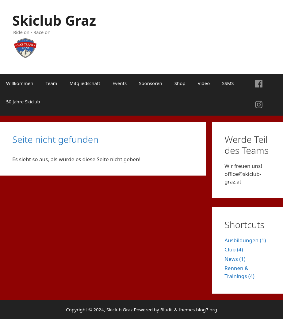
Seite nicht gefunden (55, 139)
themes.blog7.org (198, 309)
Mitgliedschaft (85, 83)
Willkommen (19, 83)
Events (120, 83)
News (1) (234, 258)
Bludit (166, 309)
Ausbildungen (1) (245, 240)
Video (204, 83)
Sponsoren (150, 83)
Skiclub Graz (54, 20)
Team (51, 83)
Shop (179, 83)
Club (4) (233, 249)
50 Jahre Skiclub (23, 101)
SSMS (228, 83)
